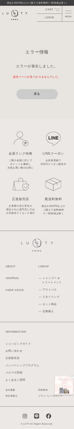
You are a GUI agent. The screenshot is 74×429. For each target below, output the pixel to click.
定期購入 (48, 311)
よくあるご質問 (15, 379)
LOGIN (49, 17)
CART (49, 9)
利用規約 (43, 390)
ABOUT (11, 266)
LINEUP (43, 266)
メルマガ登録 (14, 372)
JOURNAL (12, 278)
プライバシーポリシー (50, 396)
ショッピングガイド (18, 343)
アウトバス (50, 289)
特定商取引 (12, 396)
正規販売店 (13, 357)
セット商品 (50, 304)
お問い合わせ (14, 350)
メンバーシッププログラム (22, 365)
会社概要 (10, 390)
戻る (37, 93)
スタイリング (51, 296)
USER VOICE (15, 290)
